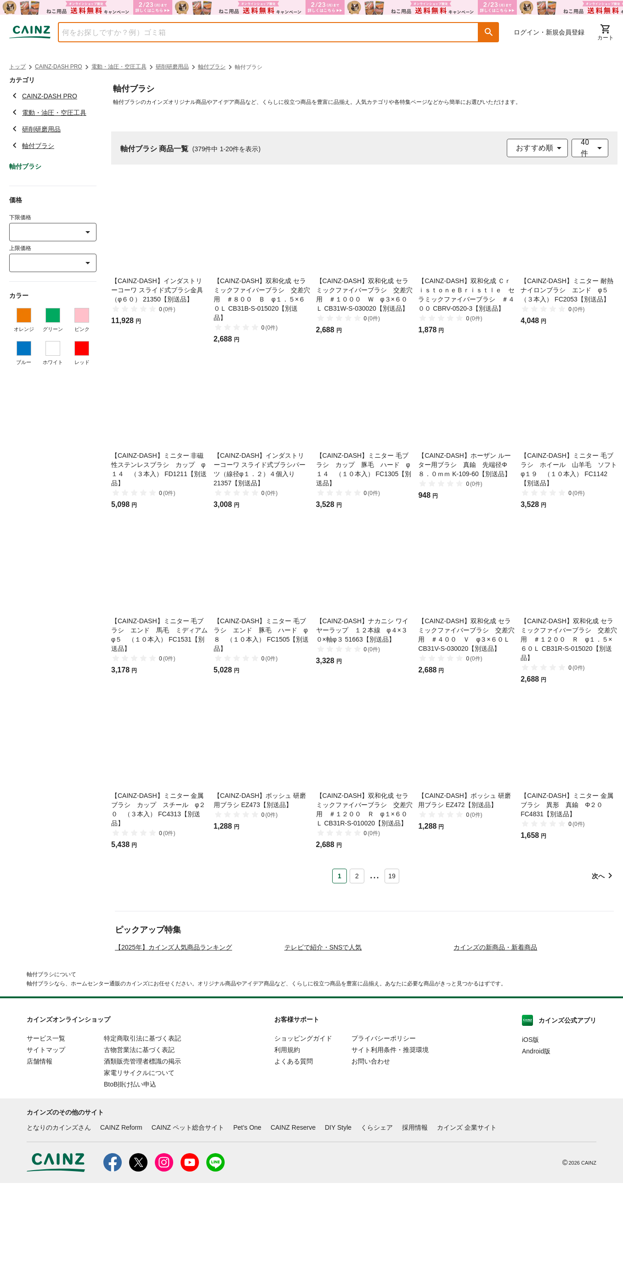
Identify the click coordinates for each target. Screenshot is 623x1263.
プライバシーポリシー (383, 1118)
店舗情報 (39, 1141)
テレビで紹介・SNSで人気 (323, 1027)
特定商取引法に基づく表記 (142, 1118)
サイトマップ (46, 1130)
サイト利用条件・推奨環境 (390, 1130)
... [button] (374, 874)
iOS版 (530, 1120)
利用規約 (287, 1130)
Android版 (536, 1131)
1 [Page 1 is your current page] (339, 876)
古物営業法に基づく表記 (139, 1130)
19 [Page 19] (392, 876)
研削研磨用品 (172, 66)
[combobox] (261, 32)
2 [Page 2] (357, 876)
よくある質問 (293, 1141)
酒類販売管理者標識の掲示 (142, 1141)
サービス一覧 (46, 1118)
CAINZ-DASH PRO (58, 66)
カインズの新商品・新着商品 (495, 1027)
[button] (489, 32)
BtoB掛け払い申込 (130, 1164)
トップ (17, 66)
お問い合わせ (370, 1141)
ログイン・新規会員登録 (549, 32)
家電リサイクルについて (139, 1153)
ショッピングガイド (303, 1118)
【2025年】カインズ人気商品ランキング (173, 1027)
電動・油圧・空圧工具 (119, 66)
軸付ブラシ (212, 66)
